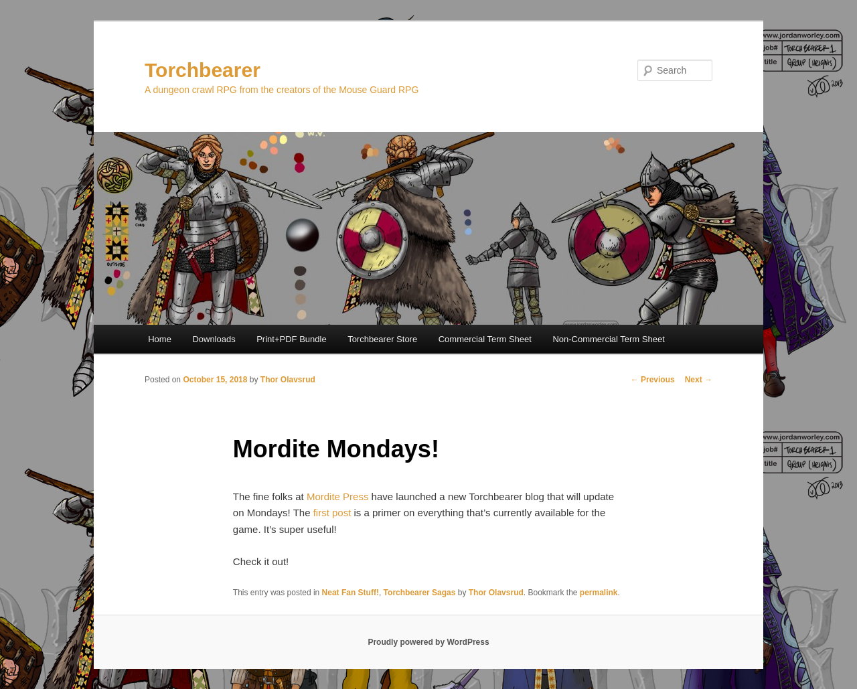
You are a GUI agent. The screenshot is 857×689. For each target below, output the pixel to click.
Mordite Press (338, 496)
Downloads (213, 339)
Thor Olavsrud (287, 379)
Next (698, 379)
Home (159, 339)
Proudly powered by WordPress (428, 642)
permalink (599, 592)
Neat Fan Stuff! (350, 592)
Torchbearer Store (382, 339)
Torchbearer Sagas (420, 592)
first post (332, 512)
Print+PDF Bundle (291, 339)
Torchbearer (202, 70)
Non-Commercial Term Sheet (608, 339)
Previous (653, 379)
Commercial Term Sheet (485, 339)
